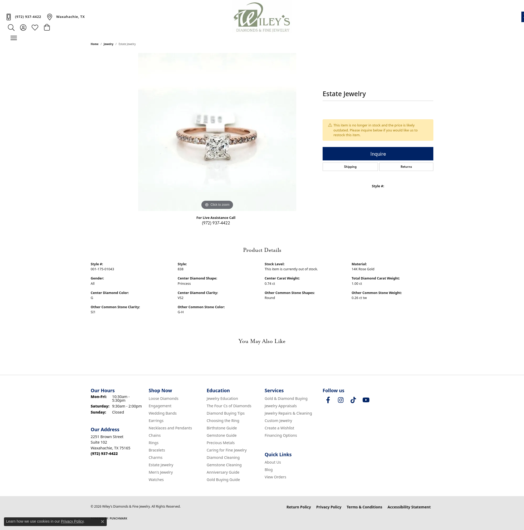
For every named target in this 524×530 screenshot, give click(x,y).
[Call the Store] (104, 453)
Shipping (350, 167)
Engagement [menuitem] (160, 405)
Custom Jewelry (278, 420)
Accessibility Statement (409, 506)
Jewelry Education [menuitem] (222, 398)
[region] (217, 132)
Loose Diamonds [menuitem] (163, 398)
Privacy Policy (328, 506)
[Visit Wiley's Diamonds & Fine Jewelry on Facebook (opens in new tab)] (328, 400)
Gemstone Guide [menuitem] (222, 435)
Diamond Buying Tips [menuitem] (226, 413)
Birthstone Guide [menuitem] (222, 427)
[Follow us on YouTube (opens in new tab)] (366, 400)
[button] (11, 27)
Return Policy (299, 506)
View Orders (275, 476)
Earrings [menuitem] (156, 420)
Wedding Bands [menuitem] (163, 413)
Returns (406, 167)
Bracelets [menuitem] (157, 450)
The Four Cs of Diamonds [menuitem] (229, 405)
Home (95, 44)
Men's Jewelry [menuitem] (161, 472)
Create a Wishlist (279, 427)
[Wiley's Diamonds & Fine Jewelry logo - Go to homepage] (262, 17)
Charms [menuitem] (155, 457)
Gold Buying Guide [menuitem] (223, 479)
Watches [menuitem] (156, 479)
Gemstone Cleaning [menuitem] (224, 464)
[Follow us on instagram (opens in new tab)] (340, 400)
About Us (273, 462)
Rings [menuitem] (153, 442)
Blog (269, 469)
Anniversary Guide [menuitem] (223, 472)
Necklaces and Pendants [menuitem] (170, 427)
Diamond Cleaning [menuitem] (223, 457)
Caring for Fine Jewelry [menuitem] (227, 450)
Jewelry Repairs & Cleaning (288, 413)
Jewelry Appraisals (281, 405)
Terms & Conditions (364, 506)
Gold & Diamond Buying (286, 398)
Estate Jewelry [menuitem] (161, 464)
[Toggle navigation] (14, 38)
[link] (23, 17)
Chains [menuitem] (155, 435)
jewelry (108, 44)
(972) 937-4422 (216, 222)
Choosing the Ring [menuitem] (223, 420)
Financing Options (281, 435)
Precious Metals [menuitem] (221, 442)
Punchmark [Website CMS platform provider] (118, 518)
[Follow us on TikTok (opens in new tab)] (353, 400)
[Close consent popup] (102, 521)
